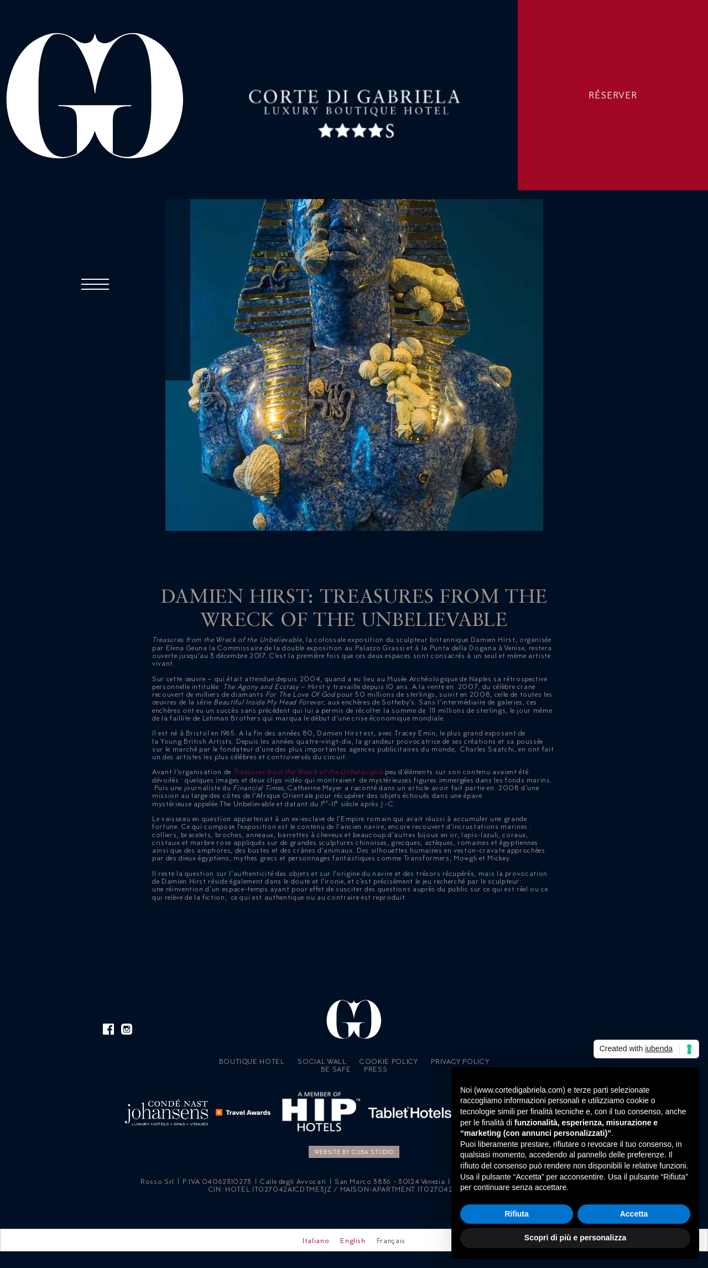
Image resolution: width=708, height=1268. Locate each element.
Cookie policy (389, 1061)
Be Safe (336, 1069)
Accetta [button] (634, 1213)
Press (375, 1069)
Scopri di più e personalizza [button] (575, 1237)
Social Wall (322, 1061)
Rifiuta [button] (516, 1213)
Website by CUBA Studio (354, 1152)
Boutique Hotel (252, 1061)
